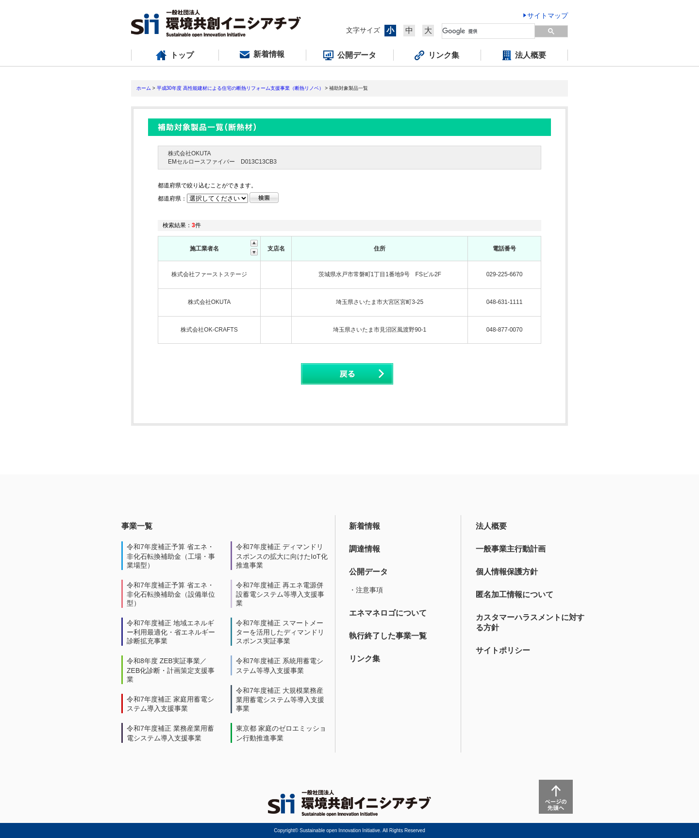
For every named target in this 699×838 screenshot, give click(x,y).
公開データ (368, 572)
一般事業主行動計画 (511, 549)
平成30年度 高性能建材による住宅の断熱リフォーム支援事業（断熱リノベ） (240, 88)
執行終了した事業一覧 (388, 636)
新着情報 (364, 526)
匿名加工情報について (514, 594)
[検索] (488, 31)
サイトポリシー (503, 650)
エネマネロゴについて (388, 613)
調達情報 (364, 549)
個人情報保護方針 (507, 572)
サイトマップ (547, 15)
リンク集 (364, 658)
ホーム (143, 88)
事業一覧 (136, 526)
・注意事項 (366, 590)
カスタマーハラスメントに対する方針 (530, 622)
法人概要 (491, 526)
